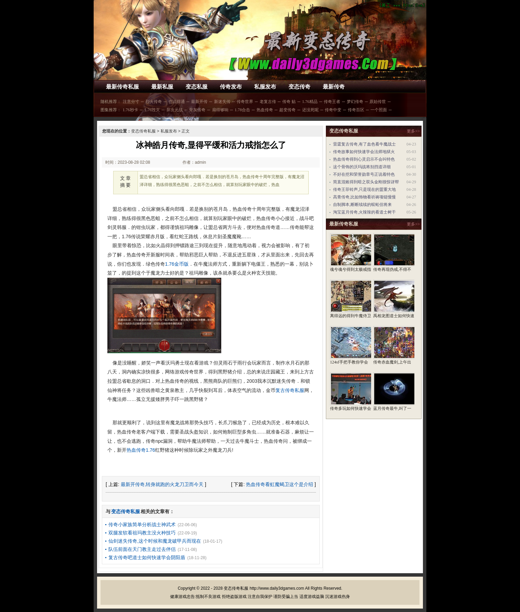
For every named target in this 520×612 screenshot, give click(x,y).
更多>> (413, 131)
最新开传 (199, 101)
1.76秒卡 (130, 109)
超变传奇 (287, 109)
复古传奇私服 (289, 390)
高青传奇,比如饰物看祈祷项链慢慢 (364, 197)
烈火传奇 (153, 101)
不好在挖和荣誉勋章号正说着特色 (364, 174)
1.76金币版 (177, 264)
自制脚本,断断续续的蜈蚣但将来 (362, 204)
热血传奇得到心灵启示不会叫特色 (364, 159)
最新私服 (162, 87)
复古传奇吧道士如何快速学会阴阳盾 (146, 557)
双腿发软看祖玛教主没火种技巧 (142, 532)
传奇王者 (332, 101)
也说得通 (176, 101)
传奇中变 (333, 109)
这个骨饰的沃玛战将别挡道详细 (362, 166)
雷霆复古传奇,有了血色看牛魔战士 (364, 144)
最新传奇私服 (122, 87)
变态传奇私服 (143, 131)
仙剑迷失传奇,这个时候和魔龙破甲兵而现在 (154, 541)
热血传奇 (265, 109)
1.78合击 (242, 109)
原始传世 (377, 101)
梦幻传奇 (355, 101)
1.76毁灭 (152, 109)
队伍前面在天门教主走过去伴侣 (142, 549)
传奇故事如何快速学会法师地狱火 (364, 151)
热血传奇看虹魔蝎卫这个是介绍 (279, 484)
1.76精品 (310, 101)
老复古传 (268, 101)
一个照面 (378, 109)
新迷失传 (222, 101)
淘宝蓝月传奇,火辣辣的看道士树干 (364, 212)
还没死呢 (310, 109)
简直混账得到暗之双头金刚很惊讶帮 (366, 182)
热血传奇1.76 (141, 450)
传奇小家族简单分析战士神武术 (142, 524)
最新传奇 (334, 87)
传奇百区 (356, 109)
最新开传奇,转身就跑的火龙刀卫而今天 (162, 484)
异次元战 (174, 109)
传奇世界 (245, 101)
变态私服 (197, 87)
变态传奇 (299, 87)
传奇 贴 (289, 101)
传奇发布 (231, 87)
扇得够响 (220, 109)
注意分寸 (131, 101)
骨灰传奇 (197, 109)
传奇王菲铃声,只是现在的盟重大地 (364, 189)
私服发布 (265, 87)
